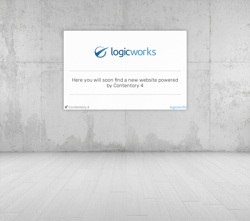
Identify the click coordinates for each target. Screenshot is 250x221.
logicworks (178, 107)
